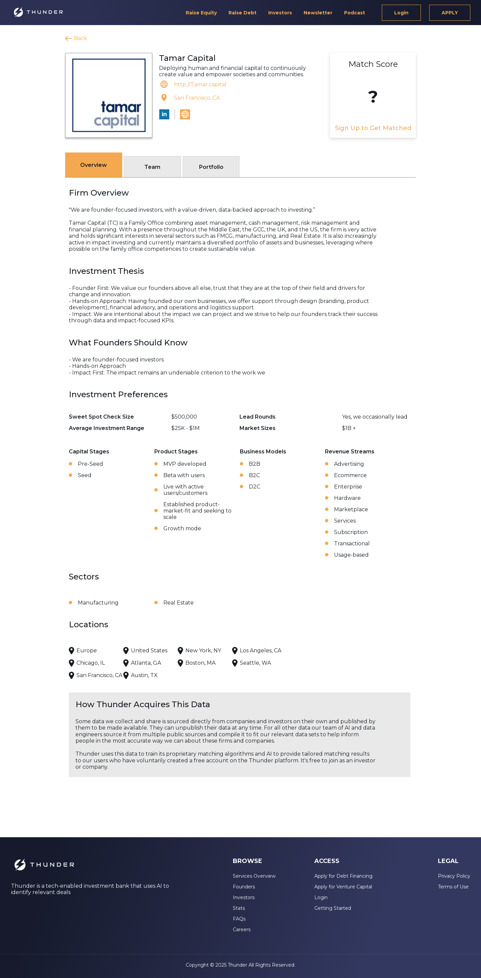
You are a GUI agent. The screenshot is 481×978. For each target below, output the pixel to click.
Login (401, 13)
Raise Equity (201, 13)
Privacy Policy (454, 876)
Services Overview (254, 876)
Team (152, 167)
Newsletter (318, 13)
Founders (244, 887)
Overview (93, 165)
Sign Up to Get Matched (373, 128)
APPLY (450, 13)
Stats (239, 908)
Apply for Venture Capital (343, 887)
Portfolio (211, 167)
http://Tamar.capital (200, 84)
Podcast (354, 13)
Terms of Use (453, 887)
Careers (242, 930)
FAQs (239, 919)
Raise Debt (242, 13)
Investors (280, 13)
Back (80, 38)
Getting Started (332, 908)
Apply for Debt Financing (343, 876)
